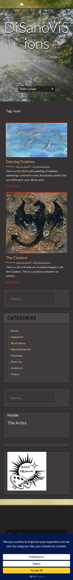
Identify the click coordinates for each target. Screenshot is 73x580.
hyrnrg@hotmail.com (37, 4)
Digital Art (17, 337)
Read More (12, 186)
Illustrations (18, 343)
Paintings (16, 355)
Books (14, 330)
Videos (15, 374)
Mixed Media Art (21, 349)
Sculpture (17, 368)
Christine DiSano (41, 166)
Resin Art (16, 361)
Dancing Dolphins (20, 161)
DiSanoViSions (36, 35)
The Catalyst (16, 257)
